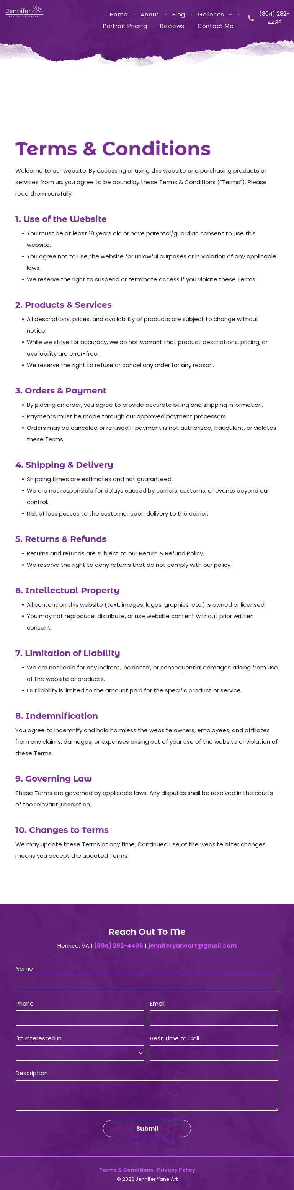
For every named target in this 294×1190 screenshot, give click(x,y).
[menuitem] (119, 14)
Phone (25, 1003)
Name (24, 969)
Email (157, 1003)
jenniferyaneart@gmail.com (192, 946)
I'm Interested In (39, 1038)
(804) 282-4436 (118, 946)
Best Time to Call (174, 1038)
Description (32, 1073)
